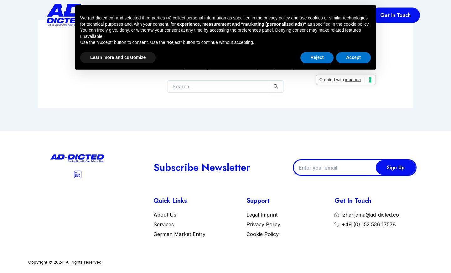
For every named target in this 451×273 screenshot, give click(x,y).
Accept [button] (353, 57)
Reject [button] (317, 57)
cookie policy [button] (356, 24)
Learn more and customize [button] (118, 57)
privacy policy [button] (277, 17)
